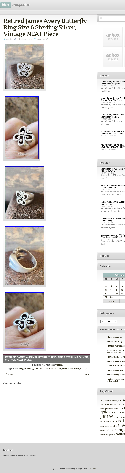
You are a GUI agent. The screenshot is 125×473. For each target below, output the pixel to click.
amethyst (116, 401)
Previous (8, 374)
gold (104, 412)
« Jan (111, 301)
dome (120, 409)
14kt (102, 401)
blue (110, 405)
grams (112, 413)
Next (88, 374)
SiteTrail (92, 469)
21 (111, 294)
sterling (75, 369)
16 (122, 290)
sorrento (104, 430)
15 (117, 290)
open (103, 422)
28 (111, 297)
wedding (105, 435)
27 (106, 297)
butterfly (28, 369)
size (70, 369)
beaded (104, 405)
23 (122, 294)
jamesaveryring (115, 342)
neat (42, 369)
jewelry (118, 417)
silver (64, 369)
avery (20, 369)
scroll (107, 426)
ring (59, 369)
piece (47, 369)
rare (114, 421)
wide (113, 435)
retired (59, 365)
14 (111, 290)
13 (106, 290)
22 (117, 294)
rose (102, 426)
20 (106, 294)
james (36, 369)
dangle (104, 409)
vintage (83, 369)
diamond (112, 409)
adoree (108, 401)
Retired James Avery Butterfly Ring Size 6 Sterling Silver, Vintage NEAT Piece (44, 27)
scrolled (113, 426)
